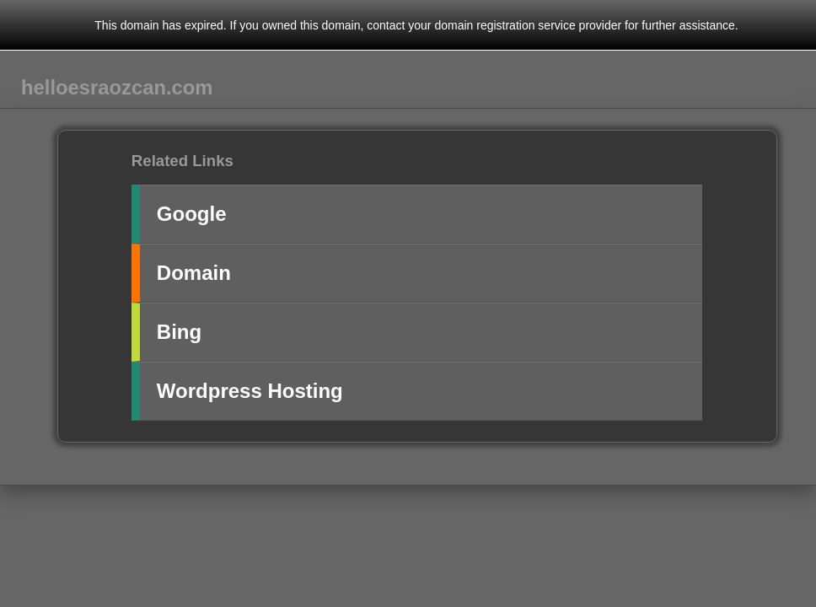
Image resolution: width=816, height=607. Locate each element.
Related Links (183, 160)
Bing (179, 331)
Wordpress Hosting (250, 390)
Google (192, 213)
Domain (194, 272)
